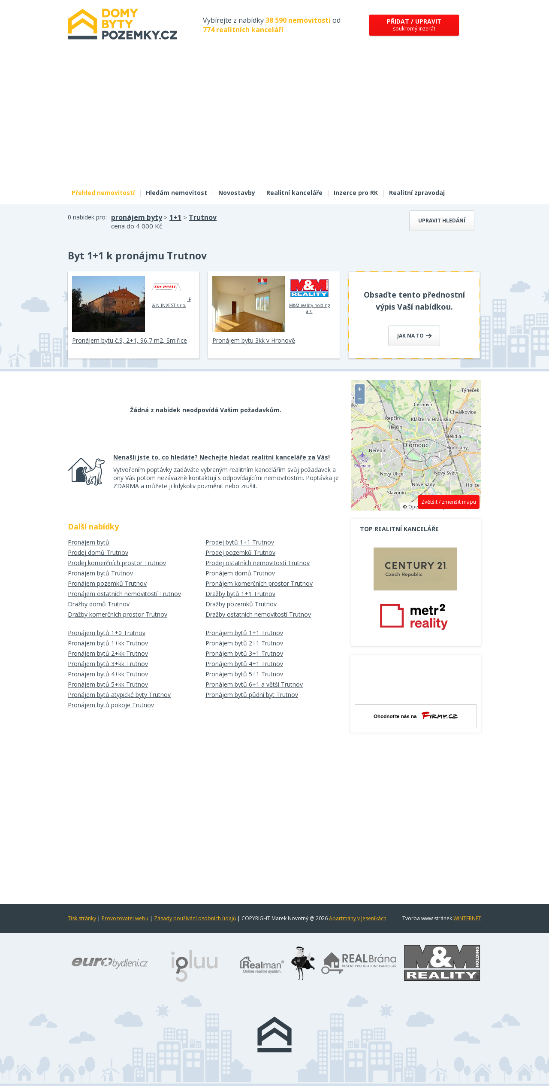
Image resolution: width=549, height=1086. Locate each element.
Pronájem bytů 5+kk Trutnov (108, 684)
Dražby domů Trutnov (99, 604)
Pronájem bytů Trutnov (100, 573)
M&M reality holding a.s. (309, 295)
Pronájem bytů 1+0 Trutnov (106, 633)
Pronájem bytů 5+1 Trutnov (244, 674)
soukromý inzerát (414, 24)
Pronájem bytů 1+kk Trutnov (108, 643)
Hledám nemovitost (176, 193)
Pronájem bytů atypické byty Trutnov (119, 695)
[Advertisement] (274, 119)
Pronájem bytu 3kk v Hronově (253, 340)
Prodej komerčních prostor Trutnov (117, 563)
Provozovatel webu (125, 918)
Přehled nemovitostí (103, 193)
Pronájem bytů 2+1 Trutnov (244, 643)
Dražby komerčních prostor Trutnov (117, 614)
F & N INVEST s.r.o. (169, 292)
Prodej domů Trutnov (98, 552)
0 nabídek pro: (87, 217)
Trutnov (203, 217)
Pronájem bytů (88, 542)
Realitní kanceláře (294, 193)
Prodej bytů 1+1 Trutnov (239, 542)
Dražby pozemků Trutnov (241, 604)
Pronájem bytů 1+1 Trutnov (244, 633)
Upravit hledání (441, 220)
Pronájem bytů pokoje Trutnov (111, 705)
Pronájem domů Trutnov (240, 573)
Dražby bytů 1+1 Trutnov (240, 594)
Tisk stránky (82, 918)
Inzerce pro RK (356, 193)
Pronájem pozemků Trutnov (107, 583)
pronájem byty (136, 217)
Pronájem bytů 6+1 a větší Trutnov (254, 684)
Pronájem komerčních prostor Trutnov (259, 583)
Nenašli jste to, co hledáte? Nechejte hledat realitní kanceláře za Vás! (221, 457)
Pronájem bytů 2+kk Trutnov (108, 653)
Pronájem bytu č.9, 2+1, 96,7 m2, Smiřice (129, 340)
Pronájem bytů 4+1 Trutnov (244, 664)
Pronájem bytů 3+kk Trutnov (108, 664)
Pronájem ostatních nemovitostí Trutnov (124, 594)
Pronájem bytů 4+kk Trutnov (108, 674)
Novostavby (236, 193)
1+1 (175, 217)
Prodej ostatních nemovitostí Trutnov (257, 563)
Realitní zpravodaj (417, 193)
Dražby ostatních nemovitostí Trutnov (258, 614)
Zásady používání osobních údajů (195, 918)
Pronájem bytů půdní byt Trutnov (251, 695)
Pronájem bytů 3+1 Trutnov (244, 653)
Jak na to (414, 335)
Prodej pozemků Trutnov (240, 552)
